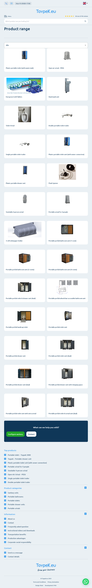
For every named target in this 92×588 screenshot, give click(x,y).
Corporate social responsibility (19, 542)
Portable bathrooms (15, 496)
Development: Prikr (51, 585)
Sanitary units (13, 493)
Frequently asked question (18, 526)
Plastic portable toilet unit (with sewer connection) (27, 463)
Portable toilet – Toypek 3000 (19, 455)
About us (11, 519)
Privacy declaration (53, 582)
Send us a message (15, 553)
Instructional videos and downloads (21, 530)
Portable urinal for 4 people (18, 466)
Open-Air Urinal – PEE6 (17, 474)
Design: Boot (39, 585)
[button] (85, 581)
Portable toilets (14, 500)
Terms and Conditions (39, 582)
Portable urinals (14, 508)
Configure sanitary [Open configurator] (15, 434)
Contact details (13, 556)
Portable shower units (16, 504)
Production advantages (17, 538)
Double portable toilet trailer (19, 482)
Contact (31, 434)
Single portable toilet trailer (18, 478)
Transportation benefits (17, 534)
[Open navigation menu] (7, 16)
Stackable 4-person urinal (17, 470)
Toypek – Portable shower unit (19, 459)
